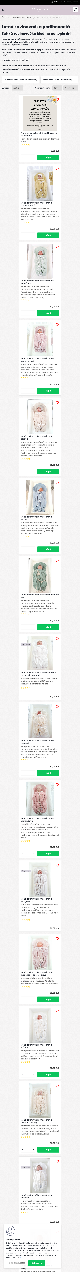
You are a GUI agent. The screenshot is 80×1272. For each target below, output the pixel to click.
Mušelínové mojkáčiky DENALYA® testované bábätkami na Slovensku (51, 1036)
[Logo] (40, 9)
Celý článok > (70, 1027)
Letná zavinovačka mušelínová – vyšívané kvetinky (20, 852)
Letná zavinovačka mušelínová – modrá (58, 296)
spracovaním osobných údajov (38, 1157)
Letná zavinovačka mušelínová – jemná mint (20, 215)
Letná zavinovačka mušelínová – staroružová (58, 459)
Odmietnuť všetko (17, 1263)
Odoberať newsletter (18, 1143)
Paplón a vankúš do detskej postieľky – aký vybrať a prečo (51, 1056)
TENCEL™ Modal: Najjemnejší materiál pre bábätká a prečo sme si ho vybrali (51, 1076)
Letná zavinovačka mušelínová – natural (58, 774)
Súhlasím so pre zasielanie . (45, 1157)
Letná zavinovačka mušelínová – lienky (20, 774)
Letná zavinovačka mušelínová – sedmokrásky (58, 852)
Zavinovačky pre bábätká (21, 17)
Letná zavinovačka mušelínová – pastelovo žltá (58, 134)
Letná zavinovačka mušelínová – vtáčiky (20, 616)
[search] (75, 9)
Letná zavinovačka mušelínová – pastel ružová (58, 215)
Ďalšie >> (45, 896)
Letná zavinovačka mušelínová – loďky (58, 693)
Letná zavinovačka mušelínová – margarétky (20, 539)
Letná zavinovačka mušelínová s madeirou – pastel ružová (58, 540)
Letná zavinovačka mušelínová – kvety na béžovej (58, 616)
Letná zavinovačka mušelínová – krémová (20, 459)
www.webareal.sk (50, 1269)
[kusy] (11, 168)
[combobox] (57, 87)
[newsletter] (68, 1150)
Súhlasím (36, 1263)
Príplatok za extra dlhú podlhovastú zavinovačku (18, 138)
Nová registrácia (72, 2)
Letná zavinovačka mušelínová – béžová (20, 295)
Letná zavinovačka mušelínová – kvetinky (20, 697)
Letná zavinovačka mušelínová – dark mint (20, 378)
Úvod (4, 17)
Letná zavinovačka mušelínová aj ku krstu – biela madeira (58, 382)
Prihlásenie (58, 2)
